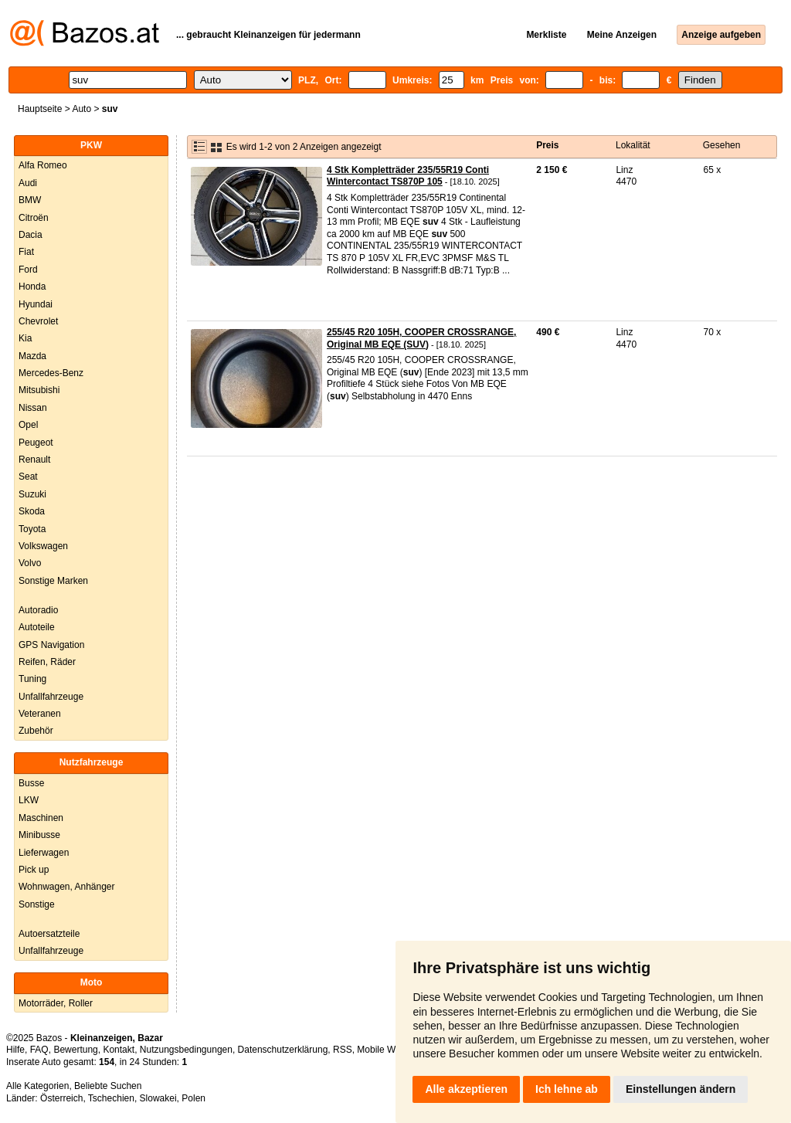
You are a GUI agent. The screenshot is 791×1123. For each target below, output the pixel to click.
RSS (342, 1049)
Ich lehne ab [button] (566, 1089)
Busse (31, 783)
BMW (30, 200)
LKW (29, 800)
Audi (28, 183)
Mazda (32, 356)
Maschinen (41, 818)
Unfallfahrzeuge (51, 696)
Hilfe (15, 1049)
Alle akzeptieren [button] (466, 1089)
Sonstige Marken (53, 580)
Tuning (32, 678)
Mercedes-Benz (51, 373)
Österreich (61, 1098)
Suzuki (32, 494)
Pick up (34, 869)
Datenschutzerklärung (283, 1049)
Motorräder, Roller (56, 1003)
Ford (28, 269)
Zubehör (36, 730)
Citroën (34, 217)
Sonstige (37, 904)
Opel (28, 424)
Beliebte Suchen (107, 1086)
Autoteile (37, 627)
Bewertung (75, 1049)
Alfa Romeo (43, 165)
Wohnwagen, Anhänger (67, 886)
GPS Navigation (51, 645)
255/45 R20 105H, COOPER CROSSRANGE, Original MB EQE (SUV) (421, 338)
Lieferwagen (44, 852)
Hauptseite (40, 108)
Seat (28, 476)
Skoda (32, 511)
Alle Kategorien (37, 1086)
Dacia (30, 234)
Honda (32, 286)
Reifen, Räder (47, 661)
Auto (81, 108)
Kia (25, 338)
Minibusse (39, 835)
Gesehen (722, 145)
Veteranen (40, 713)
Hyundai (36, 304)
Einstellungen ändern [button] (680, 1089)
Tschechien (111, 1098)
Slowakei (158, 1098)
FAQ (39, 1049)
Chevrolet (38, 321)
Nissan (33, 407)
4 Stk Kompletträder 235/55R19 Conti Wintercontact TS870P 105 (408, 176)
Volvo (30, 563)
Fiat (26, 251)
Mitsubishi (39, 390)
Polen (193, 1098)
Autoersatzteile (49, 933)
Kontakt (118, 1049)
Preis (547, 145)
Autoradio (38, 610)
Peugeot (36, 442)
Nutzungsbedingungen (186, 1049)
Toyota (32, 529)
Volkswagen (43, 546)
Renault (34, 459)
